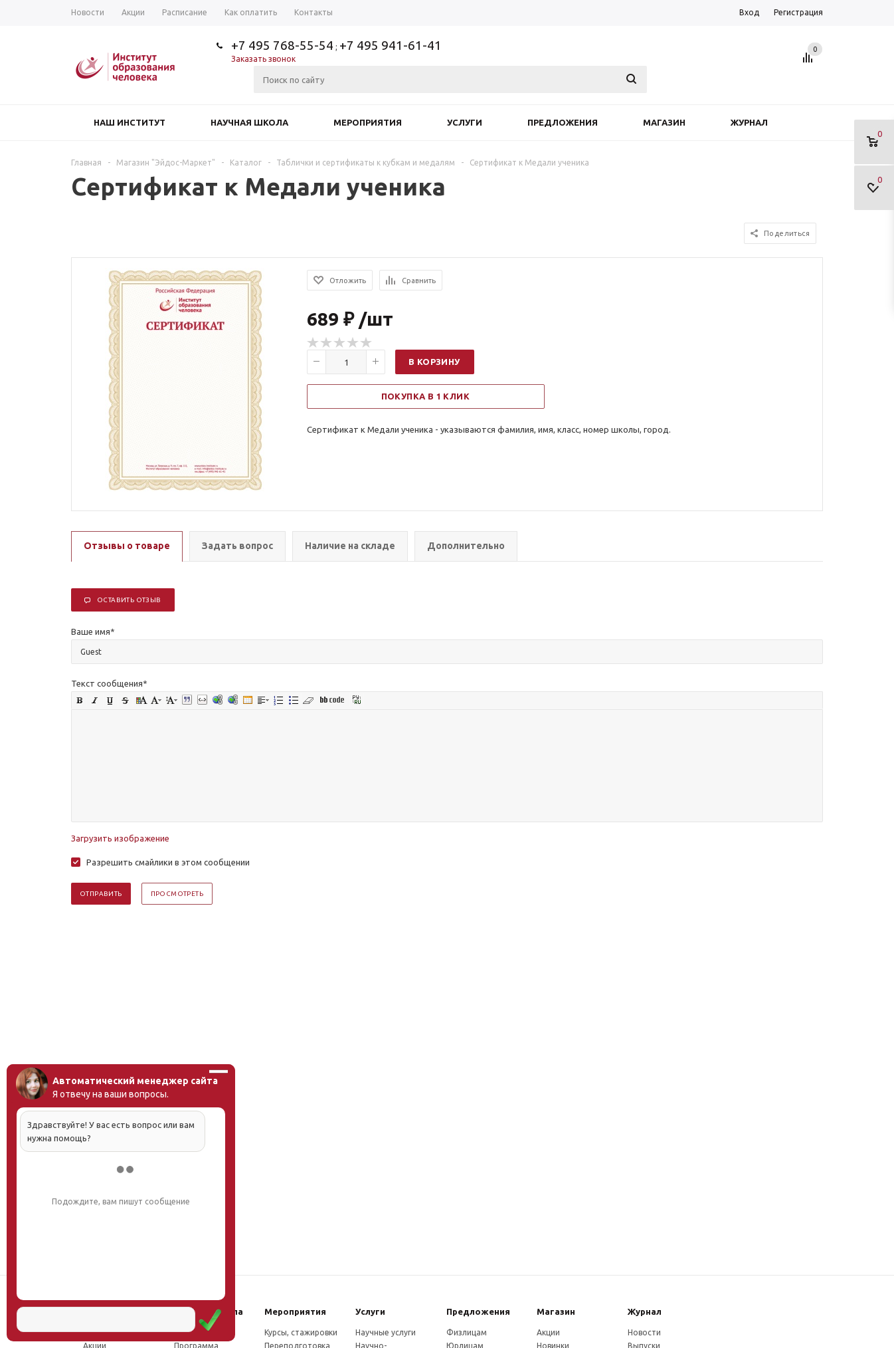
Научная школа (249, 122)
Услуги (464, 122)
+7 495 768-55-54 (282, 45)
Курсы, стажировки (300, 1332)
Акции (548, 1332)
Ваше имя (93, 631)
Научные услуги (385, 1332)
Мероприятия (367, 122)
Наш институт (129, 122)
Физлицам (466, 1332)
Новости (644, 1332)
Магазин (664, 122)
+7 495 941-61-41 (390, 45)
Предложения (562, 122)
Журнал (749, 122)
